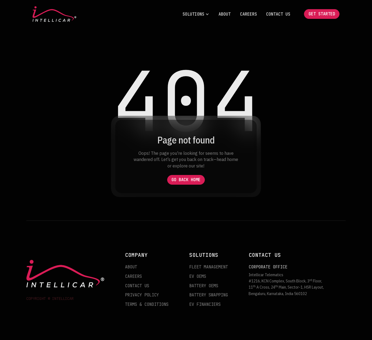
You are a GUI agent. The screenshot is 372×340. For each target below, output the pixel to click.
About (225, 14)
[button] (196, 14)
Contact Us (278, 14)
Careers (248, 14)
